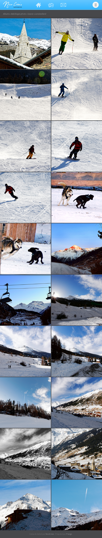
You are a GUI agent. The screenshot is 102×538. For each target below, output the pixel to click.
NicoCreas (50, 534)
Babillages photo (18, 14)
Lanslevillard (40, 14)
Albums (6, 14)
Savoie (30, 14)
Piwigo (69, 534)
